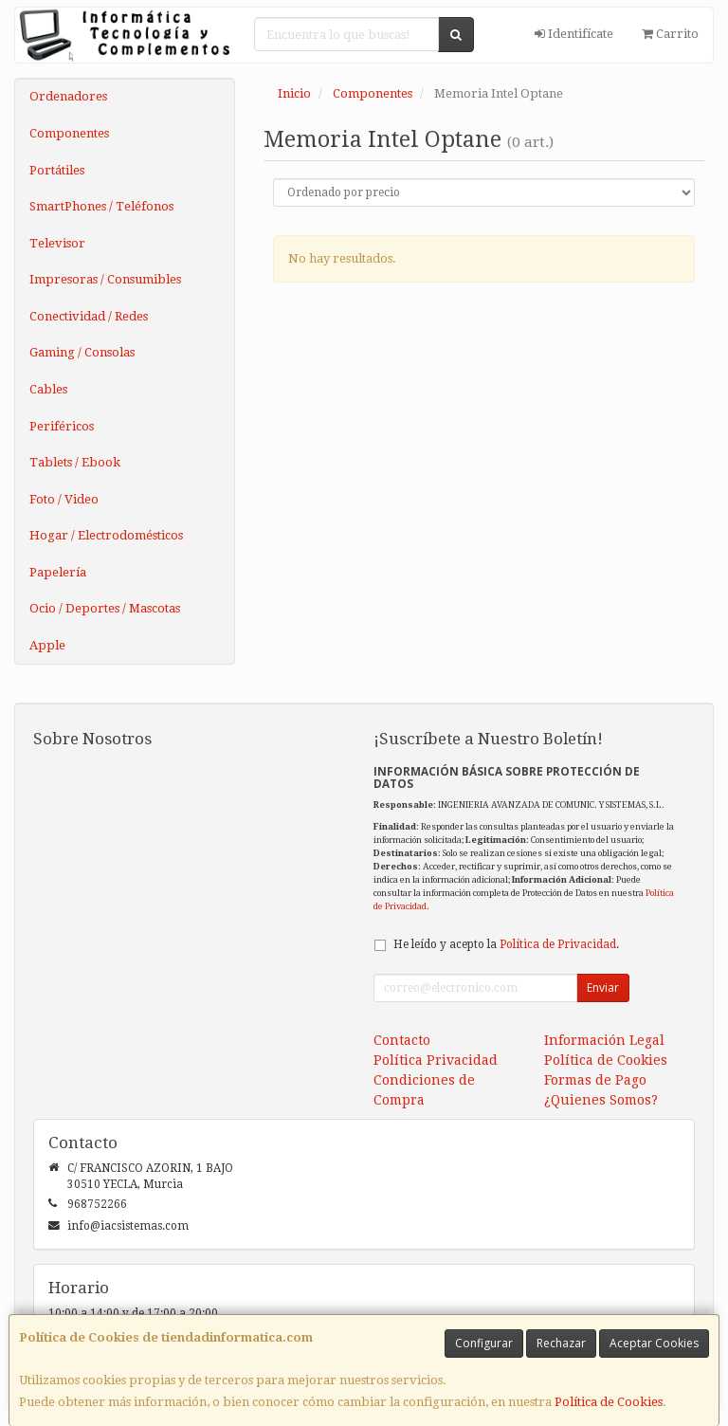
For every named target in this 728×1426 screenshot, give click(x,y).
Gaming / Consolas (82, 352)
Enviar (603, 987)
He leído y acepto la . (506, 944)
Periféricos (61, 426)
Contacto (401, 1040)
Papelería (57, 572)
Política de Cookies (609, 1402)
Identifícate (574, 34)
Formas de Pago (595, 1080)
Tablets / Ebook (74, 462)
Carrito (670, 34)
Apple (47, 645)
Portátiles (56, 170)
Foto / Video (64, 499)
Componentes (69, 133)
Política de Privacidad (558, 944)
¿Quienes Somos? (601, 1099)
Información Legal (604, 1040)
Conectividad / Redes (88, 316)
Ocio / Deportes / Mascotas (104, 608)
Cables (48, 389)
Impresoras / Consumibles (105, 279)
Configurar (484, 1343)
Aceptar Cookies (654, 1343)
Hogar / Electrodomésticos (106, 535)
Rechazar (561, 1343)
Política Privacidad (435, 1060)
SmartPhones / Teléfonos (101, 206)
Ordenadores (68, 96)
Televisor (57, 243)
